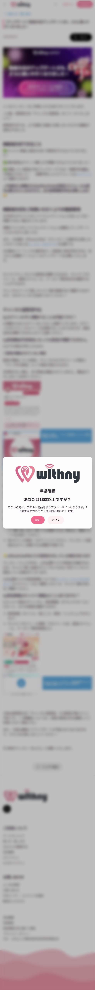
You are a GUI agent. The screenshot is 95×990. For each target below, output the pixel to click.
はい (38, 520)
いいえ (56, 520)
